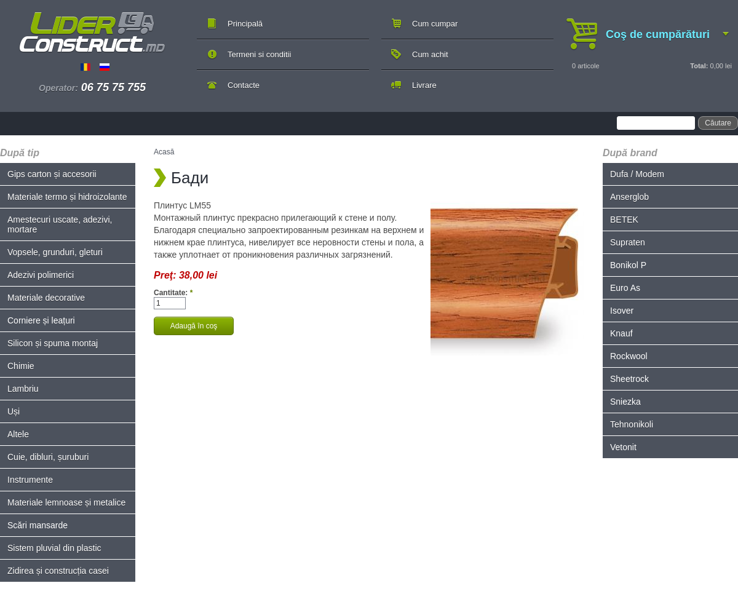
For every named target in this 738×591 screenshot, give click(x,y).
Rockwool (629, 356)
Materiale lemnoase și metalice (66, 502)
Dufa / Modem (637, 174)
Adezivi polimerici (40, 275)
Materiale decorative (46, 298)
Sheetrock (629, 379)
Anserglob (629, 197)
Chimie (20, 366)
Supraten (627, 242)
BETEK (624, 219)
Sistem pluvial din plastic (54, 548)
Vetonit (623, 447)
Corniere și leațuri (41, 320)
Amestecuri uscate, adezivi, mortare (59, 224)
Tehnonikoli (631, 424)
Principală (245, 23)
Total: (699, 65)
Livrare (424, 85)
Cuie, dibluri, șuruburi (48, 457)
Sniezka (625, 402)
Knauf (621, 333)
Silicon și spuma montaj (52, 343)
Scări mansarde (37, 525)
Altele (18, 434)
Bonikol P (628, 265)
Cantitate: (173, 292)
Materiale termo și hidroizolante (67, 197)
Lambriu (23, 389)
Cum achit (430, 54)
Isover (621, 310)
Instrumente (30, 480)
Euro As (625, 288)
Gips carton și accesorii (52, 174)
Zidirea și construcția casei (58, 571)
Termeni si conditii (259, 54)
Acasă (164, 152)
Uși (13, 411)
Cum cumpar (435, 23)
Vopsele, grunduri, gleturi (55, 252)
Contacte (244, 85)
